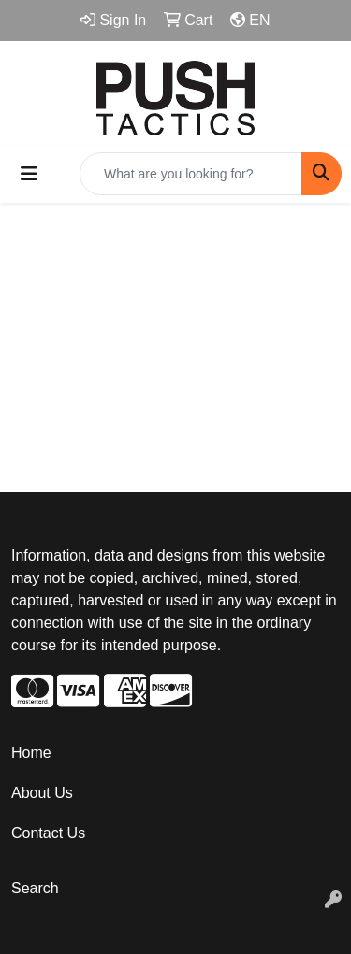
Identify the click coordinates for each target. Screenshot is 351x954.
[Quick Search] (191, 173)
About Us (42, 793)
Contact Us (48, 833)
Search (35, 888)
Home (31, 753)
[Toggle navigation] (29, 174)
